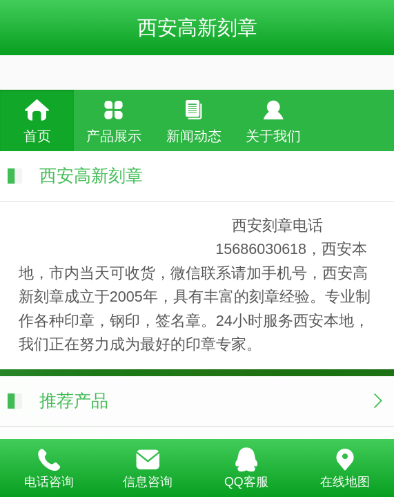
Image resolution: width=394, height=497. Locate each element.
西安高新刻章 (197, 28)
